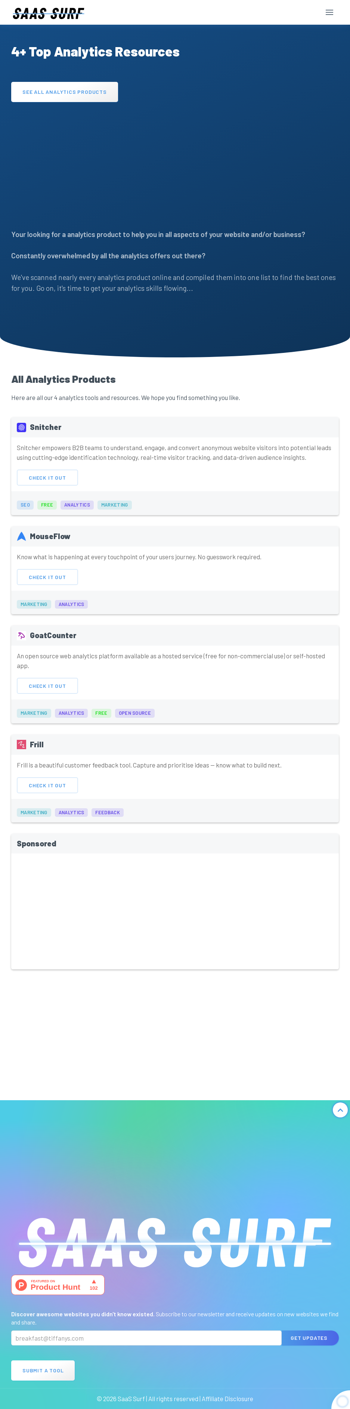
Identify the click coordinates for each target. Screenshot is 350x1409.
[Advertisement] (175, 162)
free (47, 512)
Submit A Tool (43, 1370)
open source (135, 720)
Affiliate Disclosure (227, 1398)
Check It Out (47, 485)
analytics (77, 512)
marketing (114, 512)
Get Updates (309, 1338)
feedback (107, 820)
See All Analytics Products (64, 92)
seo (25, 512)
